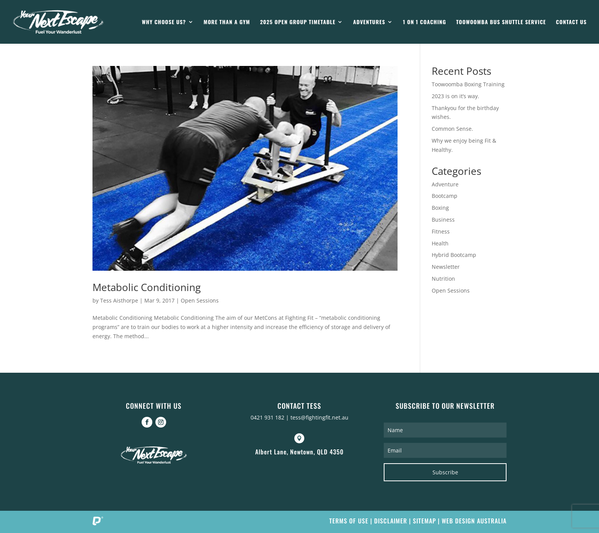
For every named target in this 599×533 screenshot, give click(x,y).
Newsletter (446, 266)
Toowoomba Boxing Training (468, 84)
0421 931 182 (267, 417)
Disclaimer (390, 520)
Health (440, 243)
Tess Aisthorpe (119, 300)
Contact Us (571, 22)
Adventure (445, 184)
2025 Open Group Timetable (298, 22)
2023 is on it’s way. (455, 96)
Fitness (441, 231)
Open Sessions (200, 300)
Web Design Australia (474, 520)
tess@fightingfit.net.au (319, 417)
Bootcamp (444, 195)
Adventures (369, 22)
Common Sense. (452, 128)
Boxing (440, 207)
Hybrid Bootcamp (454, 254)
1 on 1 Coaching (424, 22)
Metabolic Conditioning (146, 287)
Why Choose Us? (164, 22)
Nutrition (443, 278)
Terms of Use (348, 520)
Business (443, 219)
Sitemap (424, 520)
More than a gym (227, 22)
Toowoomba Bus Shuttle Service (501, 22)
